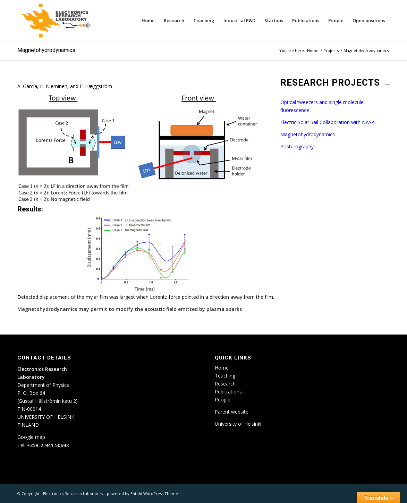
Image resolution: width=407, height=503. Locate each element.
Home (222, 367)
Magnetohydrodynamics (46, 50)
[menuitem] (148, 20)
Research (225, 383)
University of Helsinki (238, 423)
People (222, 399)
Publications (228, 391)
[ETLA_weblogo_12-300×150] (57, 20)
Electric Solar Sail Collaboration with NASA (327, 122)
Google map (31, 437)
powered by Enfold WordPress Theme (142, 493)
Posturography (297, 146)
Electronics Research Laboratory (73, 493)
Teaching (225, 375)
